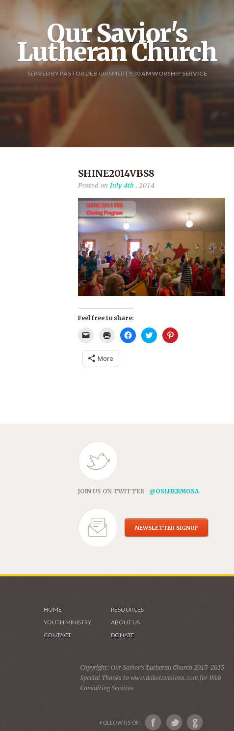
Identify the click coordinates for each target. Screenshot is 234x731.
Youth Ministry (67, 622)
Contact (57, 635)
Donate (122, 635)
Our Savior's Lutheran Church (117, 43)
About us (125, 622)
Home (53, 609)
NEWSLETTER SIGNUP (166, 527)
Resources (127, 609)
